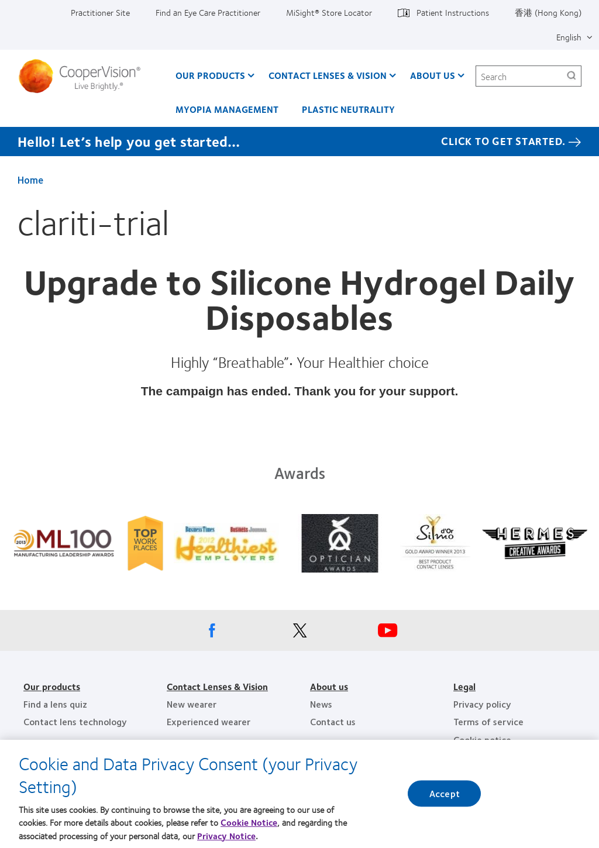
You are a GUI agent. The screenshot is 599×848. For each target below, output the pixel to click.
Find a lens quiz (55, 704)
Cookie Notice (249, 822)
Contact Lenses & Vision (327, 75)
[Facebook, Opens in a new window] (211, 633)
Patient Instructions (452, 12)
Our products (51, 686)
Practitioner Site (100, 12)
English (568, 37)
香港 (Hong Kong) (548, 12)
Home (30, 179)
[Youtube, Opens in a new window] (387, 633)
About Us (432, 75)
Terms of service (488, 721)
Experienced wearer (208, 721)
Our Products (210, 75)
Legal (464, 686)
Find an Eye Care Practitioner (208, 12)
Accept (444, 794)
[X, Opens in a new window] (299, 633)
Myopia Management (226, 109)
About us (329, 686)
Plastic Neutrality (348, 109)
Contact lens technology (75, 721)
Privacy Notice (226, 836)
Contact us (333, 721)
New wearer (191, 704)
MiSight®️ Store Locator (329, 12)
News (321, 704)
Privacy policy (482, 704)
